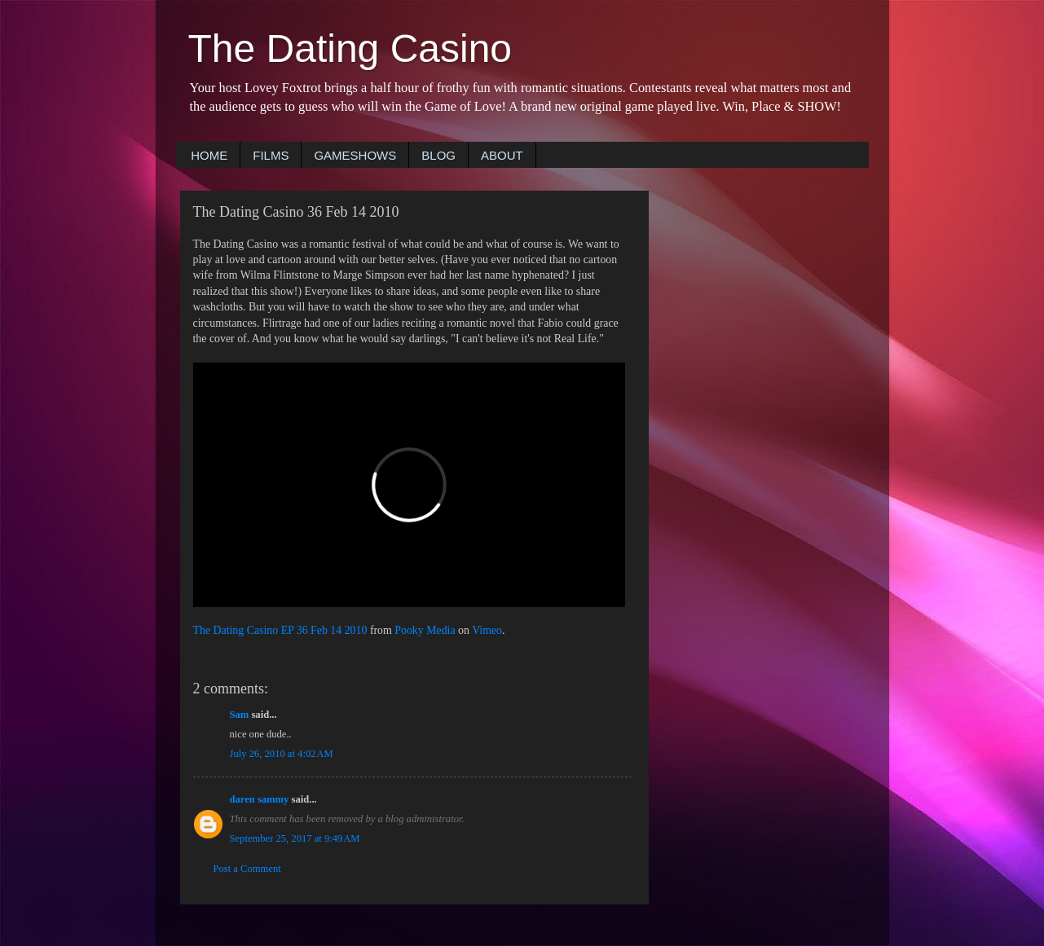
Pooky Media (424, 630)
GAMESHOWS (355, 155)
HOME (209, 155)
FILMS (271, 155)
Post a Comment (247, 868)
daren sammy (259, 799)
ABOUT (502, 155)
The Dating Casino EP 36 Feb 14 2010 (280, 630)
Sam (239, 714)
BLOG (438, 155)
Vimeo (487, 630)
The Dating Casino (350, 48)
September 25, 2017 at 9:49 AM (295, 838)
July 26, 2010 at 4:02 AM (281, 753)
